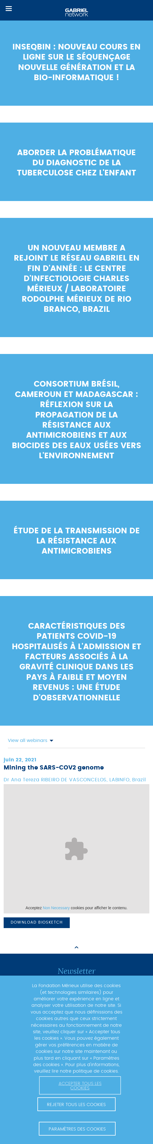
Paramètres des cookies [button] (77, 1129)
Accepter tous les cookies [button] (80, 1085)
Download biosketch (37, 922)
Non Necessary (56, 908)
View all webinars (30, 740)
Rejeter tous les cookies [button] (76, 1104)
